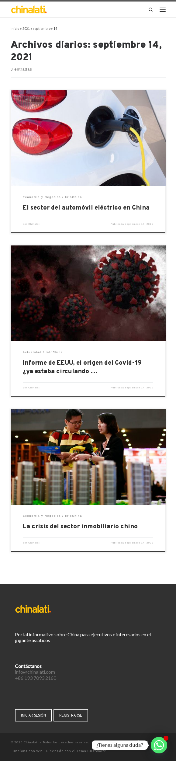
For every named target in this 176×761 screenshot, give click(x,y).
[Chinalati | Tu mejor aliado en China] (29, 8)
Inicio (15, 28)
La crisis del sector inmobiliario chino (80, 527)
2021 (26, 28)
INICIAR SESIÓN (33, 715)
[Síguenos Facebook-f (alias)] (138, 742)
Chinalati (34, 224)
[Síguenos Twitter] (146, 742)
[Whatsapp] (159, 745)
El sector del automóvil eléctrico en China (86, 208)
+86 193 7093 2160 (35, 678)
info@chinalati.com (35, 672)
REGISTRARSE (70, 715)
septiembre (41, 28)
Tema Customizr (91, 751)
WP (39, 751)
